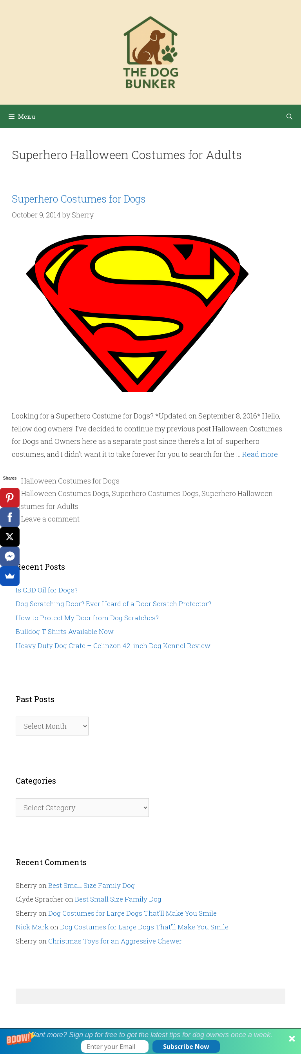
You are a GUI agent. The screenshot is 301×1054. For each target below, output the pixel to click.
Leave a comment (50, 518)
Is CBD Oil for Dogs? (47, 589)
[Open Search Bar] (289, 116)
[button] (150, 1041)
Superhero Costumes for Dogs (79, 198)
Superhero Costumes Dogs (155, 493)
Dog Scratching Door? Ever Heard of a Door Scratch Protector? (113, 603)
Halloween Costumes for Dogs (70, 480)
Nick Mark (32, 926)
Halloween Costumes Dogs (65, 493)
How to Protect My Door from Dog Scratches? (87, 617)
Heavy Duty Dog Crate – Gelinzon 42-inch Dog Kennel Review (113, 645)
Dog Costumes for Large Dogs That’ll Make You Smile (132, 913)
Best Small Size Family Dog (91, 885)
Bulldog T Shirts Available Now (65, 631)
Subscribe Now (186, 1046)
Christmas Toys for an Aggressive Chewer (115, 940)
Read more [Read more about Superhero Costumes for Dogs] (260, 454)
